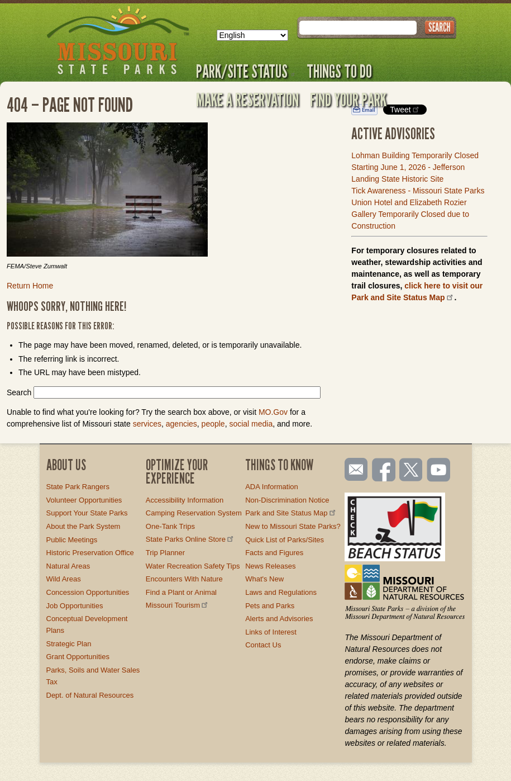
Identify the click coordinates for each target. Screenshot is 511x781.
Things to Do (339, 71)
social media (251, 423)
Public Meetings (72, 540)
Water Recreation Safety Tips (193, 566)
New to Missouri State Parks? (293, 526)
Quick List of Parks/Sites (284, 540)
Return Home (30, 285)
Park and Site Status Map (291, 513)
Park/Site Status (245, 71)
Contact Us (263, 645)
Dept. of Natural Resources (90, 695)
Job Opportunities (74, 606)
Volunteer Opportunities (84, 500)
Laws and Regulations (281, 592)
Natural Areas (68, 566)
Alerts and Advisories (279, 618)
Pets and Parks (269, 606)
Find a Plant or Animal (181, 592)
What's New (264, 579)
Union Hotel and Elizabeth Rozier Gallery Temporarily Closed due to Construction (410, 214)
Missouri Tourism (177, 605)
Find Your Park (348, 99)
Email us (354, 470)
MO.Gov (273, 412)
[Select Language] (252, 35)
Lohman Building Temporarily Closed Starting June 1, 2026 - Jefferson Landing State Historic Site (415, 167)
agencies (181, 423)
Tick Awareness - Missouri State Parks (417, 190)
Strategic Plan (69, 644)
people (213, 423)
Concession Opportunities (88, 592)
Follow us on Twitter (410, 471)
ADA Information (271, 486)
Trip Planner (165, 552)
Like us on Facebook (384, 471)
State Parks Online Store (190, 539)
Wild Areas (63, 579)
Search (19, 392)
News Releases (270, 566)
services (147, 423)
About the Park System (83, 526)
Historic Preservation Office (90, 552)
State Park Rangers (77, 486)
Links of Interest (271, 632)
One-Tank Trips (170, 526)
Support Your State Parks (87, 513)
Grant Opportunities (77, 656)
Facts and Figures (274, 552)
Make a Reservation (247, 99)
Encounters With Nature (184, 579)
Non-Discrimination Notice (287, 500)
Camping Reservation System (194, 513)
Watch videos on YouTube (439, 471)
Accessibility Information (184, 500)
